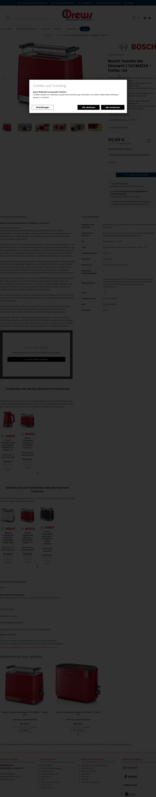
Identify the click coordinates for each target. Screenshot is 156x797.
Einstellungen (42, 107)
